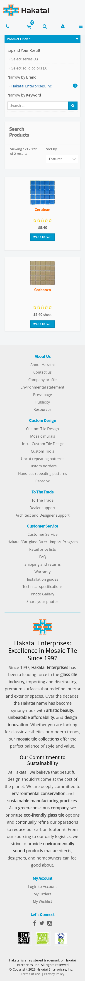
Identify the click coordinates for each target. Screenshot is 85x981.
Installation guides (42, 579)
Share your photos (42, 601)
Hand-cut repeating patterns (42, 473)
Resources (42, 409)
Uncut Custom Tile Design (42, 443)
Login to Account (42, 886)
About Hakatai (42, 364)
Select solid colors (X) (29, 68)
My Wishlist (42, 901)
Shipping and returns (42, 564)
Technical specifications (42, 586)
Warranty (42, 571)
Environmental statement (42, 387)
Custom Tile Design (42, 428)
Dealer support (42, 507)
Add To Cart (42, 237)
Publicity (42, 402)
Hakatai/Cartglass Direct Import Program (42, 541)
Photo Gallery (42, 594)
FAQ (42, 556)
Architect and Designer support (43, 515)
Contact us (42, 372)
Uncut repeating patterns (42, 458)
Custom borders (43, 465)
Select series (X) (24, 59)
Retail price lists (42, 549)
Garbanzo (42, 289)
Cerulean (42, 209)
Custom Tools (42, 451)
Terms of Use (31, 974)
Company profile (42, 379)
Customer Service (42, 534)
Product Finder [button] (18, 39)
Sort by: (52, 149)
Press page (42, 394)
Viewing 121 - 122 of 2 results (23, 151)
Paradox (42, 480)
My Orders (42, 894)
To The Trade (42, 500)
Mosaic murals (42, 436)
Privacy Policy (54, 974)
